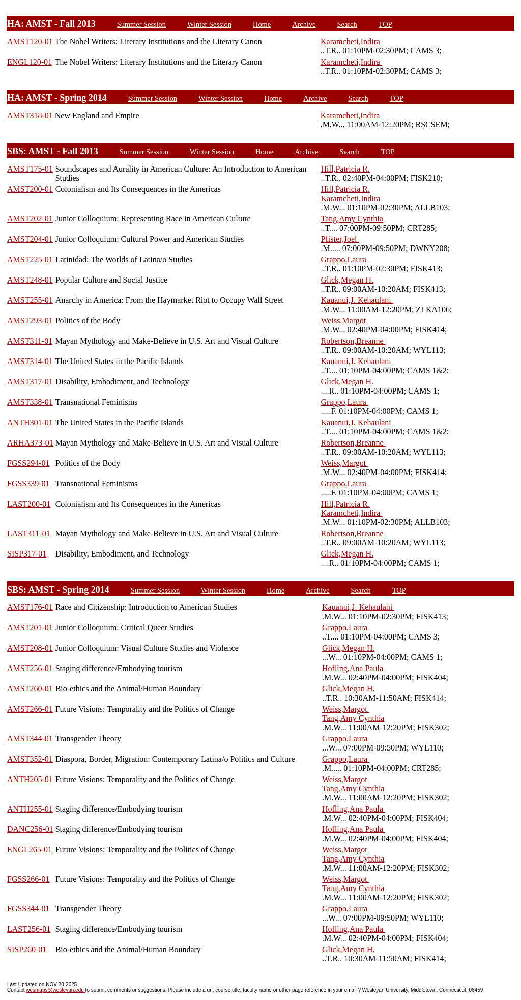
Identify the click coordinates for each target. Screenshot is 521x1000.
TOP (385, 24)
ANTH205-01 (30, 779)
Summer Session (141, 24)
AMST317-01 (30, 381)
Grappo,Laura (344, 259)
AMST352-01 (30, 759)
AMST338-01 (30, 402)
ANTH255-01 (30, 808)
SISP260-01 (26, 949)
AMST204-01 (30, 239)
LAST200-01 (28, 503)
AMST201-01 (30, 627)
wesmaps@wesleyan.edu (55, 990)
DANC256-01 (30, 829)
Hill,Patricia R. (345, 168)
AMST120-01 (30, 41)
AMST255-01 (30, 300)
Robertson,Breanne (353, 341)
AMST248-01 (30, 279)
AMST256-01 (30, 668)
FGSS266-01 (28, 879)
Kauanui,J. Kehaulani (357, 300)
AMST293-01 (30, 320)
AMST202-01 (30, 218)
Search (347, 24)
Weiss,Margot (344, 320)
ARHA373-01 (30, 442)
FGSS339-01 (28, 483)
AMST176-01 (30, 607)
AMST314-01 (30, 361)
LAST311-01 (28, 533)
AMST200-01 (30, 189)
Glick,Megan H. (347, 279)
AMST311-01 (29, 341)
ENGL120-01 (29, 62)
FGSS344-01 (28, 908)
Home (262, 24)
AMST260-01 (30, 688)
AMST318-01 (30, 115)
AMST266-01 (30, 709)
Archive (303, 24)
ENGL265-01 (29, 849)
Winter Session (209, 24)
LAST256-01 (28, 929)
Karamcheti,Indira (351, 41)
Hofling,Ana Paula (353, 668)
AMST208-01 (30, 648)
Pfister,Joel (340, 239)
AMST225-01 (30, 259)
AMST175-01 (30, 168)
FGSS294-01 (28, 463)
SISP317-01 (26, 553)
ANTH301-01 (30, 422)
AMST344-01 (30, 738)
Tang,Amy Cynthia (352, 218)
